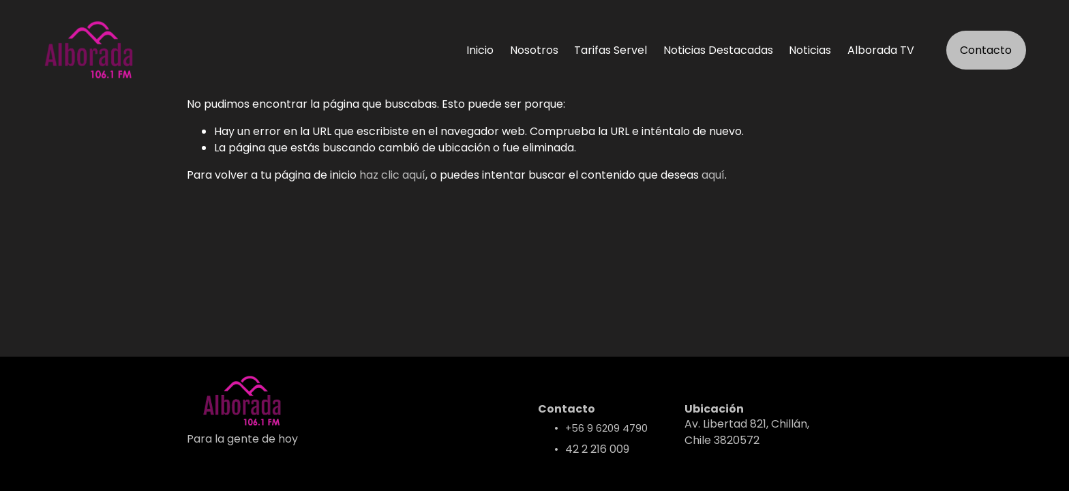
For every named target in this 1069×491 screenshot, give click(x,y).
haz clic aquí (392, 175)
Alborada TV (880, 50)
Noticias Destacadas (718, 50)
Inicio (480, 50)
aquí (713, 175)
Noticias (810, 50)
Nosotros (534, 50)
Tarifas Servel (610, 50)
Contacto (986, 50)
